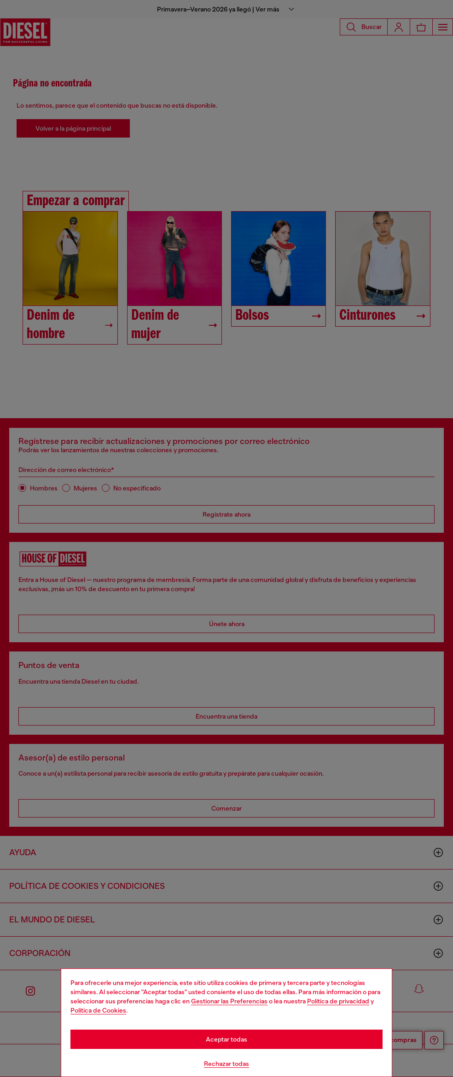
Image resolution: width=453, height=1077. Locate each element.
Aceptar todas (226, 1039)
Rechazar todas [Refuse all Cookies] (226, 1063)
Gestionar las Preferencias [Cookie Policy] (229, 1001)
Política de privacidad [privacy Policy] (338, 1001)
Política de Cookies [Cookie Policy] (98, 1010)
